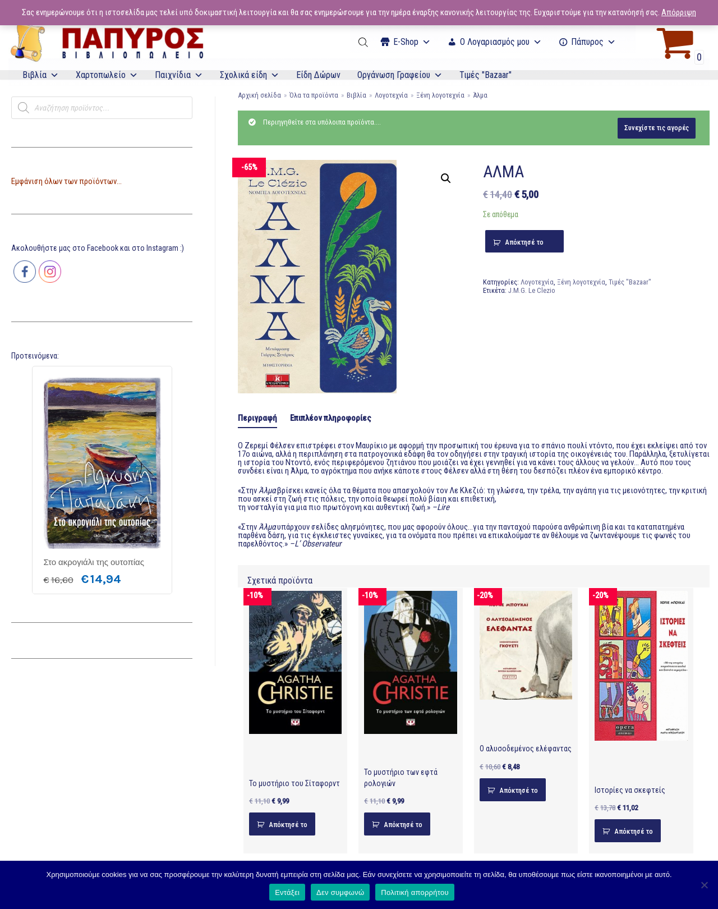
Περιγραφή (257, 418)
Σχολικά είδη (249, 75)
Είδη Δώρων (318, 75)
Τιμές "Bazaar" (485, 75)
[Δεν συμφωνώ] (704, 884)
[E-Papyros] (106, 42)
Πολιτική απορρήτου (414, 892)
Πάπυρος (593, 41)
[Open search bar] (364, 42)
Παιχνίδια (179, 75)
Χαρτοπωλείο (107, 75)
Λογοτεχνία (391, 95)
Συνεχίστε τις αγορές (656, 127)
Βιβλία (40, 75)
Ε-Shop (412, 41)
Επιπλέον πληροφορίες (330, 418)
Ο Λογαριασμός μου (501, 41)
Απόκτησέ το (524, 242)
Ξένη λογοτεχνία (440, 95)
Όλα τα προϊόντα (313, 95)
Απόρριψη (678, 12)
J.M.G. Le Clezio (531, 290)
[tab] (257, 419)
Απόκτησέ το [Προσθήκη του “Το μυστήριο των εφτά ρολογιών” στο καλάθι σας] (403, 824)
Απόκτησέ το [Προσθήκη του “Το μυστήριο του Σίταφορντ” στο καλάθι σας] (288, 824)
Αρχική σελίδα (259, 95)
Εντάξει (287, 892)
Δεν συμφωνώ (340, 892)
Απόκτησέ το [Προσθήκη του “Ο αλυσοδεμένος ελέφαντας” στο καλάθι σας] (518, 790)
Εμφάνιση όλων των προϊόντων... (66, 181)
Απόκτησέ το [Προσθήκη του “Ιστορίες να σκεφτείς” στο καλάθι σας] (633, 831)
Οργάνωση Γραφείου (400, 75)
